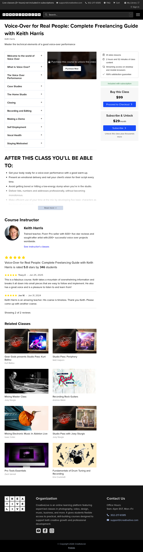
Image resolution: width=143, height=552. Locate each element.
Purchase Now (71, 68)
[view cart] (117, 3)
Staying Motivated (17, 143)
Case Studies (14, 86)
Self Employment (16, 127)
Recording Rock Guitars (65, 396)
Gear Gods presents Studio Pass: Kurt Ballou (25, 358)
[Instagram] (51, 530)
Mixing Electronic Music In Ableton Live (26, 433)
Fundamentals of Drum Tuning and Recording (71, 472)
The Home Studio (17, 94)
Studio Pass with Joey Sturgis (69, 433)
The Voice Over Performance (15, 76)
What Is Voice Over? (18, 67)
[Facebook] (45, 530)
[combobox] (88, 14)
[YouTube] (38, 530)
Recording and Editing (19, 110)
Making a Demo (16, 119)
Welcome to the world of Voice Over (20, 57)
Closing (11, 102)
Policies (71, 547)
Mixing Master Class (15, 396)
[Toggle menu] (137, 14)
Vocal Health (14, 135)
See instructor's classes (36, 246)
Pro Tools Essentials (15, 470)
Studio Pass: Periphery (65, 356)
